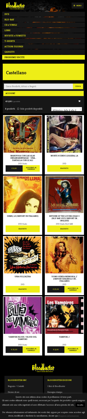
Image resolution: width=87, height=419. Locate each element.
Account (10, 93)
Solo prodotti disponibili (29, 108)
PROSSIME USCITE (14, 57)
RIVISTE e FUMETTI (15, 35)
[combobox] (66, 109)
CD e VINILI (10, 24)
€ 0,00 (12, 101)
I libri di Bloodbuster (56, 386)
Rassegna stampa (54, 392)
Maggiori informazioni (68, 415)
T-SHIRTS (9, 41)
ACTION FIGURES (13, 46)
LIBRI (7, 30)
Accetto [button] (80, 405)
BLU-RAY (9, 19)
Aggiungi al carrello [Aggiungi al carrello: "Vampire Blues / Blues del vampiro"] (31, 349)
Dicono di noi (13, 392)
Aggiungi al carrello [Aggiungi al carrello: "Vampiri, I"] (73, 349)
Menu (78, 5)
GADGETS (9, 51)
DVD (6, 14)
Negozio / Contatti (16, 386)
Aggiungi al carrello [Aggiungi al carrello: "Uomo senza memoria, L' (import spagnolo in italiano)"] (73, 289)
